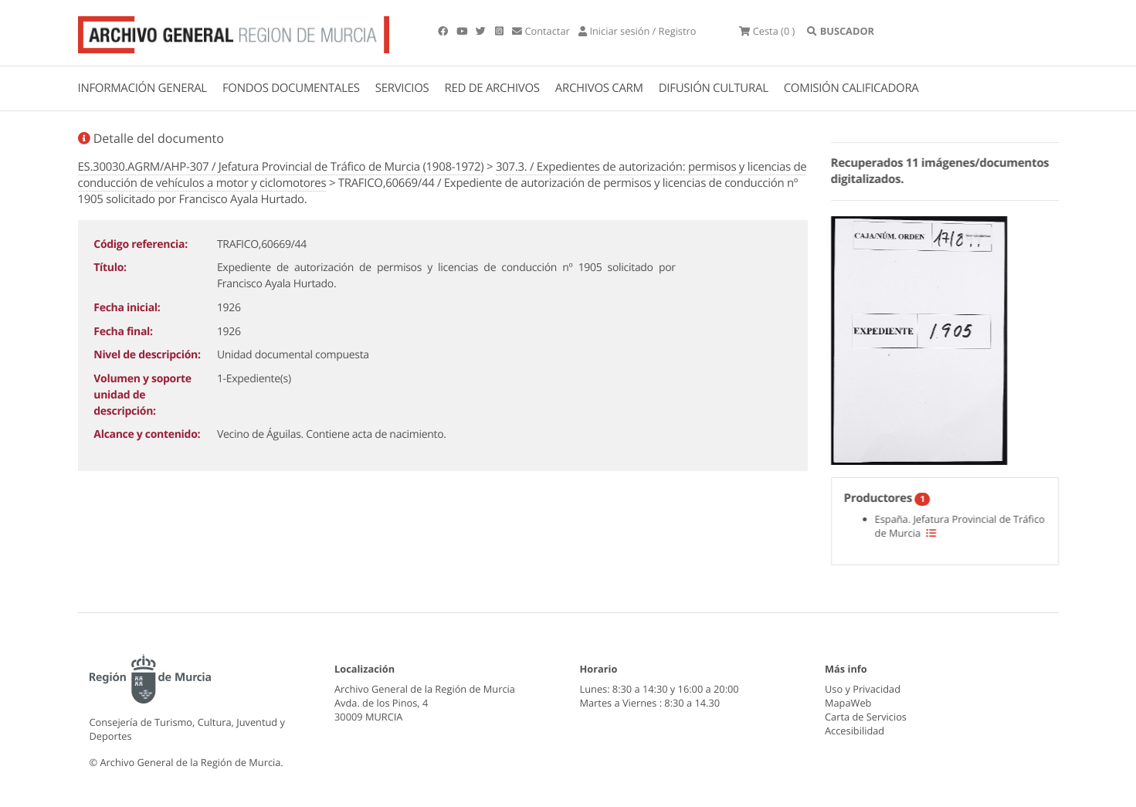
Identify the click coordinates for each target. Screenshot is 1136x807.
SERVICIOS (402, 88)
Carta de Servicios (866, 717)
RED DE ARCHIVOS (492, 88)
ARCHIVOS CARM (599, 88)
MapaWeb (848, 703)
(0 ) (767, 31)
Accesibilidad (854, 730)
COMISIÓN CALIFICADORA (851, 88)
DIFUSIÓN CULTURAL (713, 88)
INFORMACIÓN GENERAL (142, 88)
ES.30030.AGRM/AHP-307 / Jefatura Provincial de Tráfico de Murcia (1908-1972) (281, 167)
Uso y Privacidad (862, 689)
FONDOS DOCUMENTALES (291, 88)
